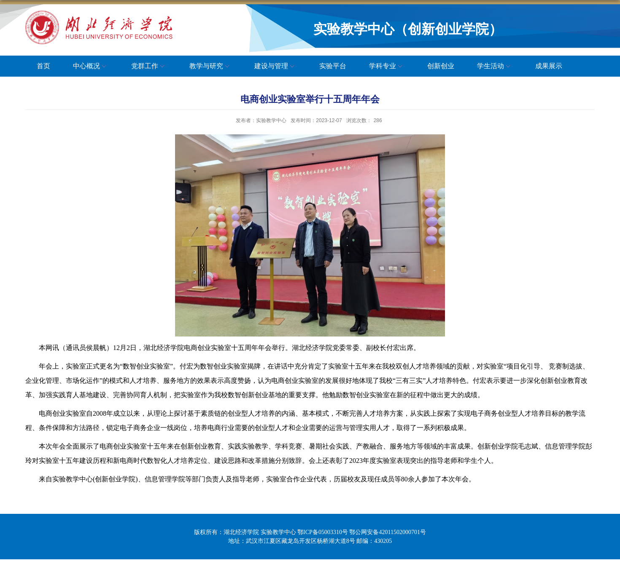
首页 (43, 65)
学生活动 (494, 66)
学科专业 (386, 66)
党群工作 (149, 66)
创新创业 (440, 65)
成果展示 (548, 65)
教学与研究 (210, 66)
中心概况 (90, 66)
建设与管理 (275, 66)
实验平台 (332, 65)
